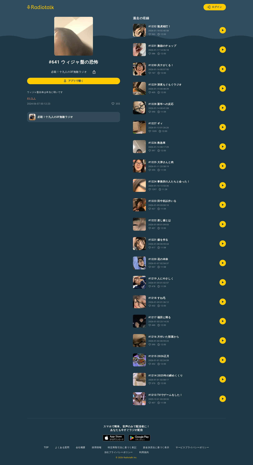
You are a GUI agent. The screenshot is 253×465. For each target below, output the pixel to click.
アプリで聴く (73, 81)
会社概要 (80, 447)
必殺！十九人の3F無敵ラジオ (69, 71)
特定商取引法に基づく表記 (122, 447)
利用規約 (144, 452)
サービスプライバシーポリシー (192, 447)
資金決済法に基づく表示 (156, 447)
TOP (46, 447)
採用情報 (96, 447)
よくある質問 (62, 447)
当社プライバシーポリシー (118, 452)
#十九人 (31, 98)
